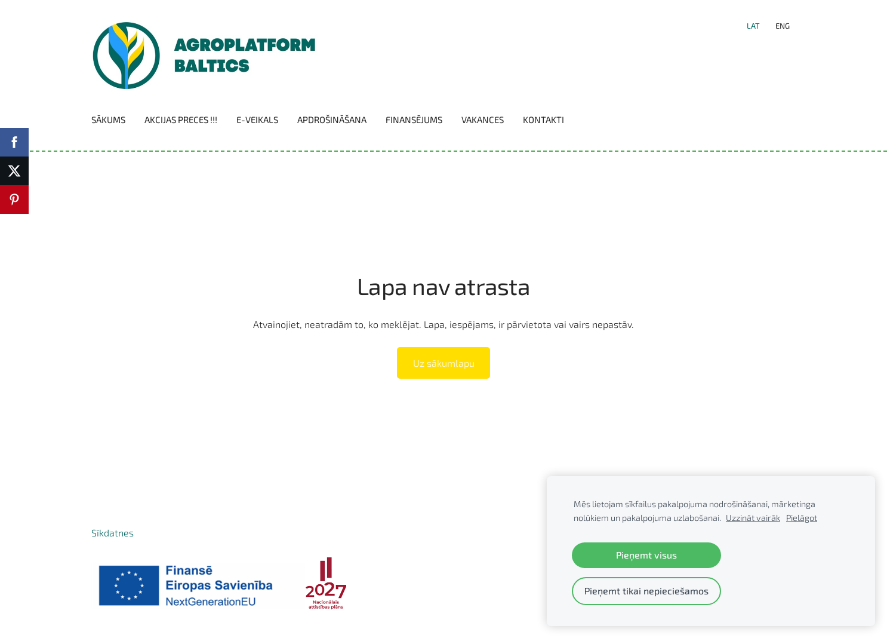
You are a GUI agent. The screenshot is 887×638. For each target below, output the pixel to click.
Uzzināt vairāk (753, 518)
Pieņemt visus (646, 554)
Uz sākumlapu (444, 363)
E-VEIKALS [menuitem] (257, 119)
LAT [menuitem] (753, 25)
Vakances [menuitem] (482, 119)
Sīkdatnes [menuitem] (112, 532)
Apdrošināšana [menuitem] (331, 119)
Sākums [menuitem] (108, 119)
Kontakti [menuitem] (543, 119)
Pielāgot (801, 518)
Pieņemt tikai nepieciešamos (646, 590)
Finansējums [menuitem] (414, 119)
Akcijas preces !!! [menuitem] (180, 119)
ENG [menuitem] (782, 25)
